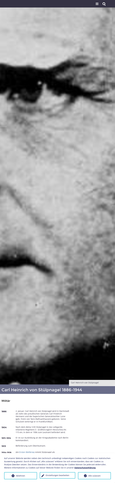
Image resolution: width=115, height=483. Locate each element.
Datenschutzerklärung (85, 467)
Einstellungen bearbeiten (57, 475)
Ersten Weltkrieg (26, 452)
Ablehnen (20, 475)
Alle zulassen (94, 475)
